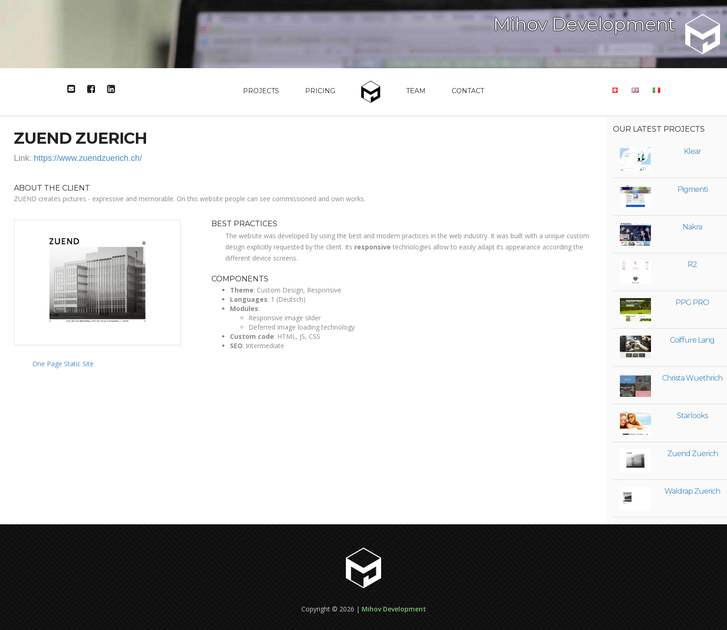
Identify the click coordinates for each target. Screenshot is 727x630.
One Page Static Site (63, 363)
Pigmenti (692, 189)
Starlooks (692, 415)
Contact (468, 91)
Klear (692, 151)
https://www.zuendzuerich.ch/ (88, 158)
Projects (261, 91)
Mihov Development (394, 609)
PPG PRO (692, 302)
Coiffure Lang (692, 340)
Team (416, 91)
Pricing (320, 91)
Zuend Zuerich (692, 453)
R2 (692, 264)
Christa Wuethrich (692, 378)
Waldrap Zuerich (692, 491)
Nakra (692, 227)
